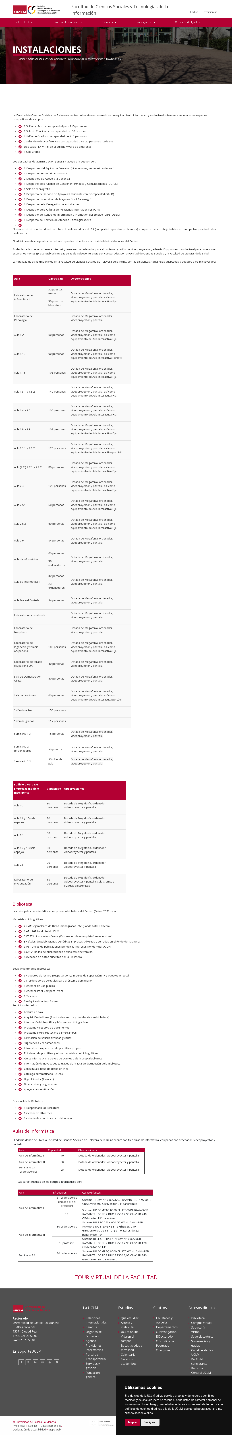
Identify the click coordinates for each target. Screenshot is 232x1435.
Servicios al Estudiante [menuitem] (66, 22)
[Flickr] (56, 1362)
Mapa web (54, 1429)
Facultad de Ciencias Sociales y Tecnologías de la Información (65, 58)
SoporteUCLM (30, 1351)
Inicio (21, 58)
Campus (91, 1327)
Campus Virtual (201, 1323)
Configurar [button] (150, 1422)
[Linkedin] (35, 1362)
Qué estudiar (129, 1318)
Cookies (33, 1425)
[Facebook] (21, 1362)
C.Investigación (166, 1332)
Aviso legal (19, 1425)
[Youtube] (49, 1362)
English (194, 12)
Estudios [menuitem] (108, 22)
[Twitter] (28, 1362)
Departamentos (167, 1327)
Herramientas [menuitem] (209, 12)
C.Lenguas (163, 1350)
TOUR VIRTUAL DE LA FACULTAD (116, 1277)
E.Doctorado (164, 1336)
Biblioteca (198, 1318)
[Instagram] (42, 1362)
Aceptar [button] (132, 1422)
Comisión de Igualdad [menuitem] (188, 22)
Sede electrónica (202, 1336)
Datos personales (50, 1425)
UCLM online (129, 1332)
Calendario (128, 1355)
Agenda (91, 1341)
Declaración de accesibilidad (29, 1429)
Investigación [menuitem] (144, 22)
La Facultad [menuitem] (21, 22)
